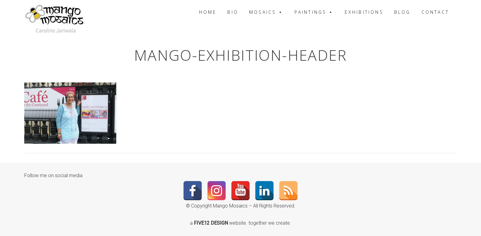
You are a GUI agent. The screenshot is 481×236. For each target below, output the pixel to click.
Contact (435, 12)
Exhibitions (364, 12)
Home (208, 12)
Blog (402, 12)
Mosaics (266, 12)
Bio (232, 12)
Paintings (314, 12)
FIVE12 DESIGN (211, 223)
